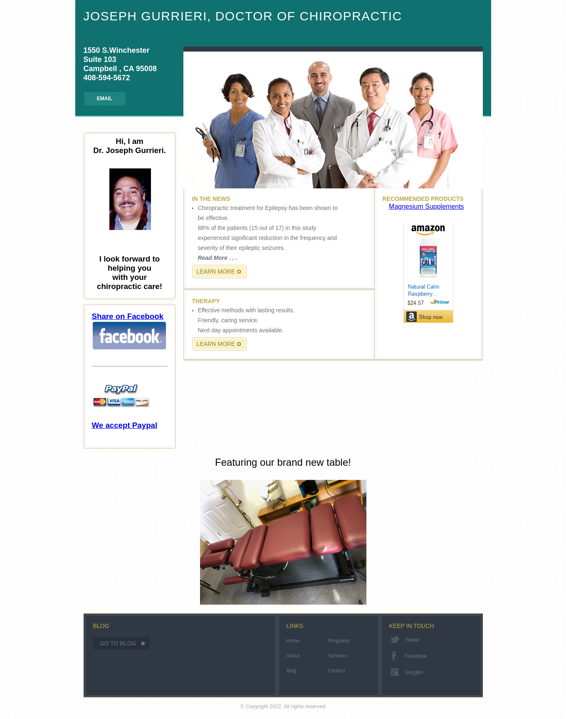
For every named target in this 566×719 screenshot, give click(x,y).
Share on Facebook (129, 331)
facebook (416, 656)
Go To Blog (118, 643)
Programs (339, 641)
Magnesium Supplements (426, 206)
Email (104, 98)
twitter (412, 640)
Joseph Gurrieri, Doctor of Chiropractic (243, 16)
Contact (336, 671)
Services (337, 656)
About (293, 656)
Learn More (216, 271)
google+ (414, 672)
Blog (292, 671)
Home (293, 641)
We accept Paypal (125, 405)
